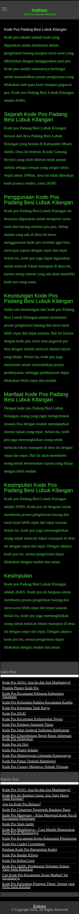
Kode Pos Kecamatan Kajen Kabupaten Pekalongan (39, 838)
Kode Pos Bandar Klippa (20, 855)
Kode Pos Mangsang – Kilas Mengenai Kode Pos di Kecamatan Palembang (39, 816)
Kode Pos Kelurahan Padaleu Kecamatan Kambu (37, 702)
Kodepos (39, 10)
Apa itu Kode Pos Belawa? (21, 804)
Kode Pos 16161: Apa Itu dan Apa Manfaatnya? (36, 682)
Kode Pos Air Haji (15, 744)
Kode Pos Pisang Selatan (20, 750)
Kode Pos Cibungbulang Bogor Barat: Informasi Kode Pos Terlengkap (36, 737)
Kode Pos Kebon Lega (18, 861)
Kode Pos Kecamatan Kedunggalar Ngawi (32, 719)
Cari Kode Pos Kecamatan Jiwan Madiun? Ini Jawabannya (35, 876)
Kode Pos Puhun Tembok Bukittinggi (29, 761)
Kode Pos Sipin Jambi (18, 824)
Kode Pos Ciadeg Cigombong (23, 844)
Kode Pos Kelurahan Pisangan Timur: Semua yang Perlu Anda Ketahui (38, 885)
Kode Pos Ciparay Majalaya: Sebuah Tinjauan (35, 767)
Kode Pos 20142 (14, 713)
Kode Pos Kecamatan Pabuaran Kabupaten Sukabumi (33, 695)
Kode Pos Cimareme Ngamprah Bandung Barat (36, 810)
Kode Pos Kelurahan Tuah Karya (25, 708)
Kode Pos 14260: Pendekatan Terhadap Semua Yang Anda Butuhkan (35, 867)
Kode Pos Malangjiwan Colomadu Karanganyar (36, 755)
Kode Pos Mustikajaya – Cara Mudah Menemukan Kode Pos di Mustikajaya (38, 831)
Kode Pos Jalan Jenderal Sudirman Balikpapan (35, 730)
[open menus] (4, 9)
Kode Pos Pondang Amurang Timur (27, 724)
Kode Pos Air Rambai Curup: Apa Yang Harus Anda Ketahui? (35, 797)
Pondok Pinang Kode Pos (20, 688)
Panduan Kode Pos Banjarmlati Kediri (29, 849)
